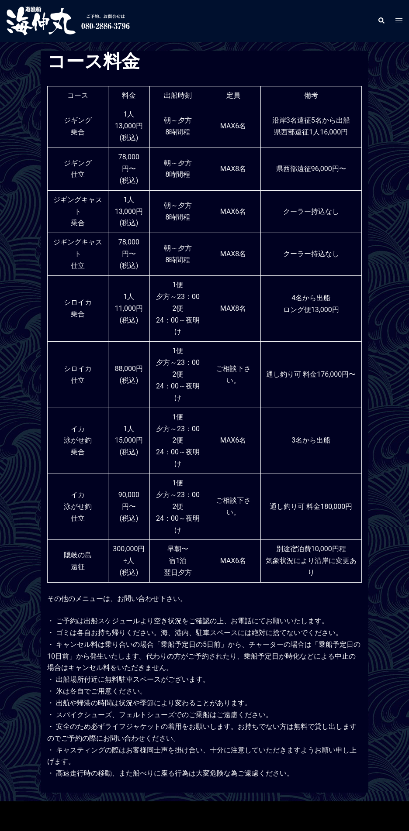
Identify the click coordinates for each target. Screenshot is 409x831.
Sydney (198, 815)
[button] (381, 20)
